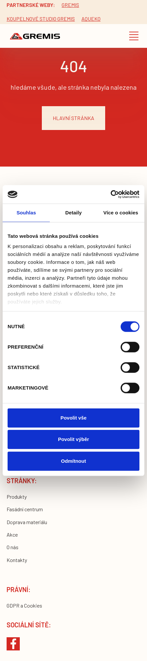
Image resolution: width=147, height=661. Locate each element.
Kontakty (17, 560)
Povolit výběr (73, 439)
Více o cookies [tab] (120, 212)
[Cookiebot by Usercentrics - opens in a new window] (110, 194)
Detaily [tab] (73, 212)
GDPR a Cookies (24, 605)
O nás (12, 547)
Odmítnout (73, 461)
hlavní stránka (73, 118)
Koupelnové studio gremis (41, 19)
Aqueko (91, 19)
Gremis (70, 5)
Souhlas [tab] (26, 212)
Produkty (17, 496)
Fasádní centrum (25, 509)
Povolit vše (73, 418)
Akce (12, 534)
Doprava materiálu (27, 522)
